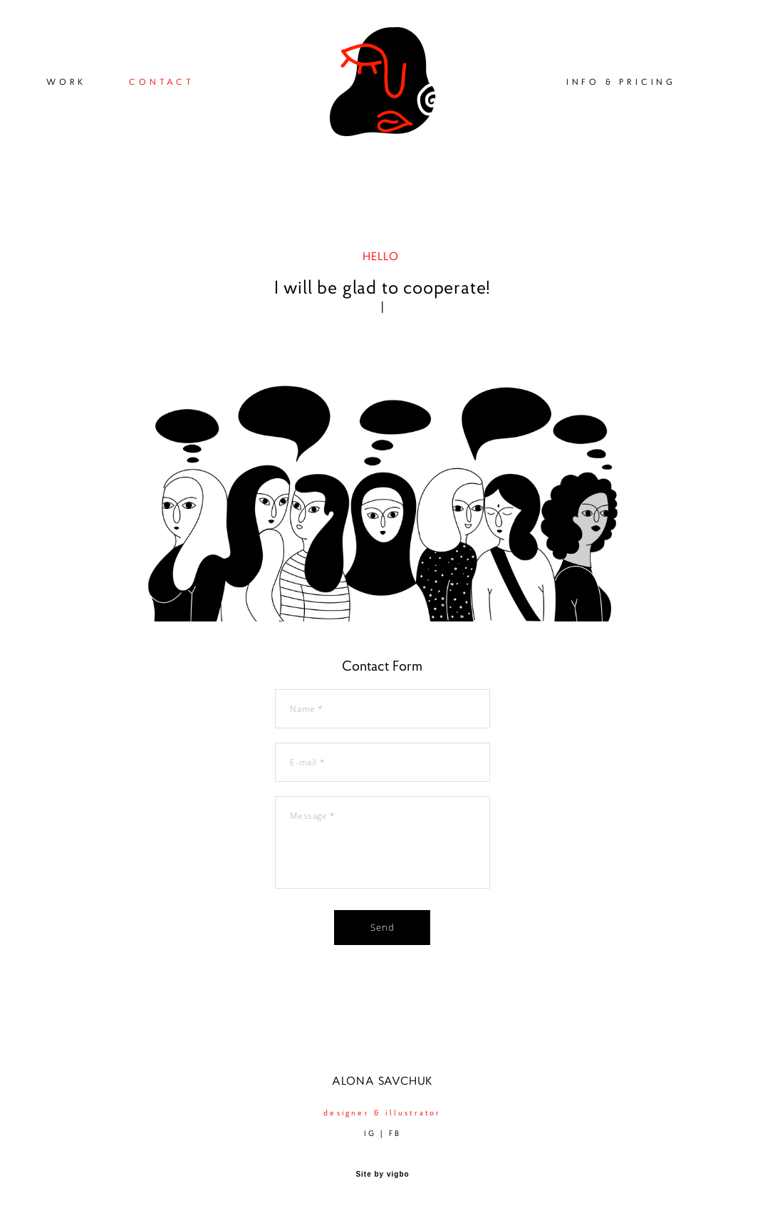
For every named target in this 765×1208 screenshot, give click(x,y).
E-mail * (307, 762)
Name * (306, 709)
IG (370, 1133)
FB (395, 1133)
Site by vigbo (382, 1174)
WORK (66, 81)
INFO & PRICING (621, 81)
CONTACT (161, 81)
